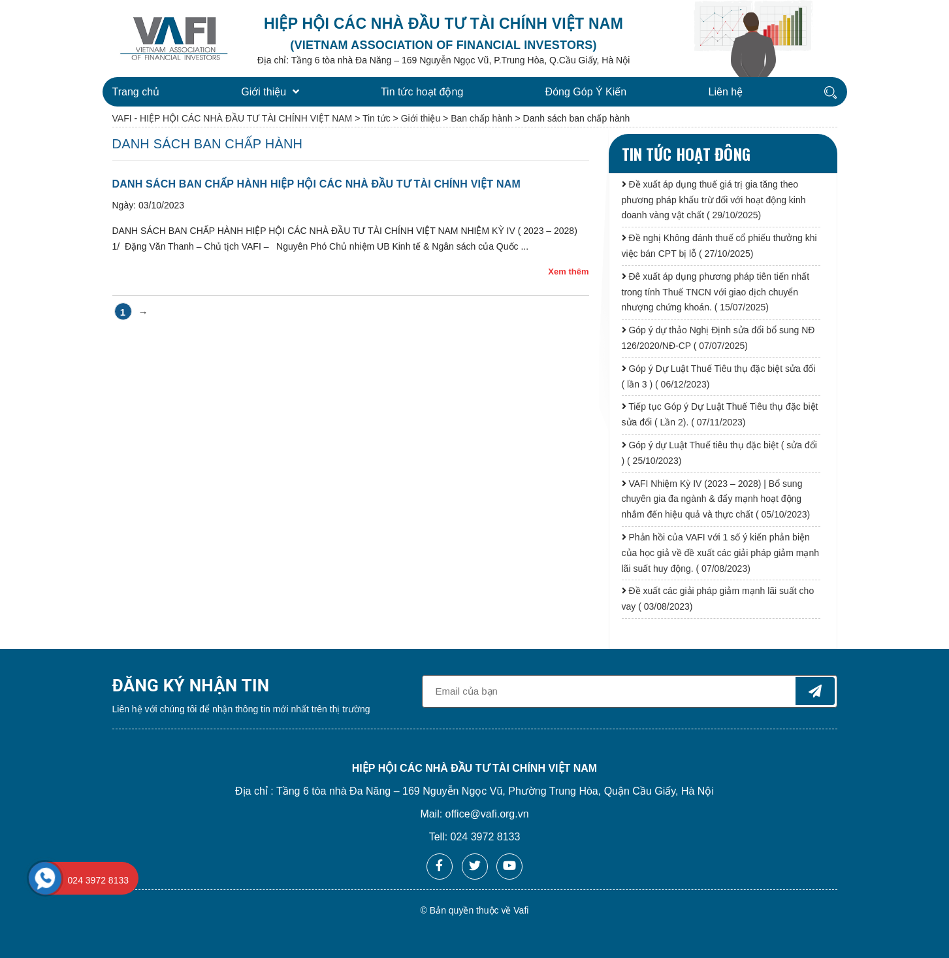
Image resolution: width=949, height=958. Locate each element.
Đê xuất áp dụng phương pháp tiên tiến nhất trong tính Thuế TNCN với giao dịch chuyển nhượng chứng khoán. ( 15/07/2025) (716, 292)
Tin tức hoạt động (422, 91)
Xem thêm (568, 271)
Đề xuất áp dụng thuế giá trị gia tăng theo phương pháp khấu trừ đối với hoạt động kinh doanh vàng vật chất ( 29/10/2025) (714, 200)
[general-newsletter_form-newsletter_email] (629, 691)
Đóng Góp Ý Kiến (586, 91)
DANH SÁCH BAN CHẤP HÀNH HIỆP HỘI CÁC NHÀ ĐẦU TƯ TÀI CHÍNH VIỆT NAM (316, 184)
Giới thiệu (269, 91)
